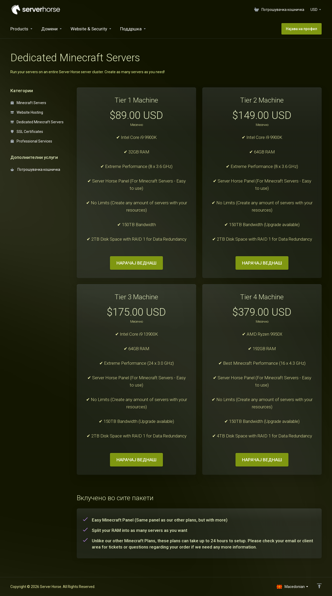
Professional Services (31, 141)
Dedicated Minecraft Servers (37, 122)
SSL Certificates (27, 132)
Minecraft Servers (28, 103)
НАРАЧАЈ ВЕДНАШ (136, 263)
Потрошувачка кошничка (35, 169)
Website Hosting (27, 112)
